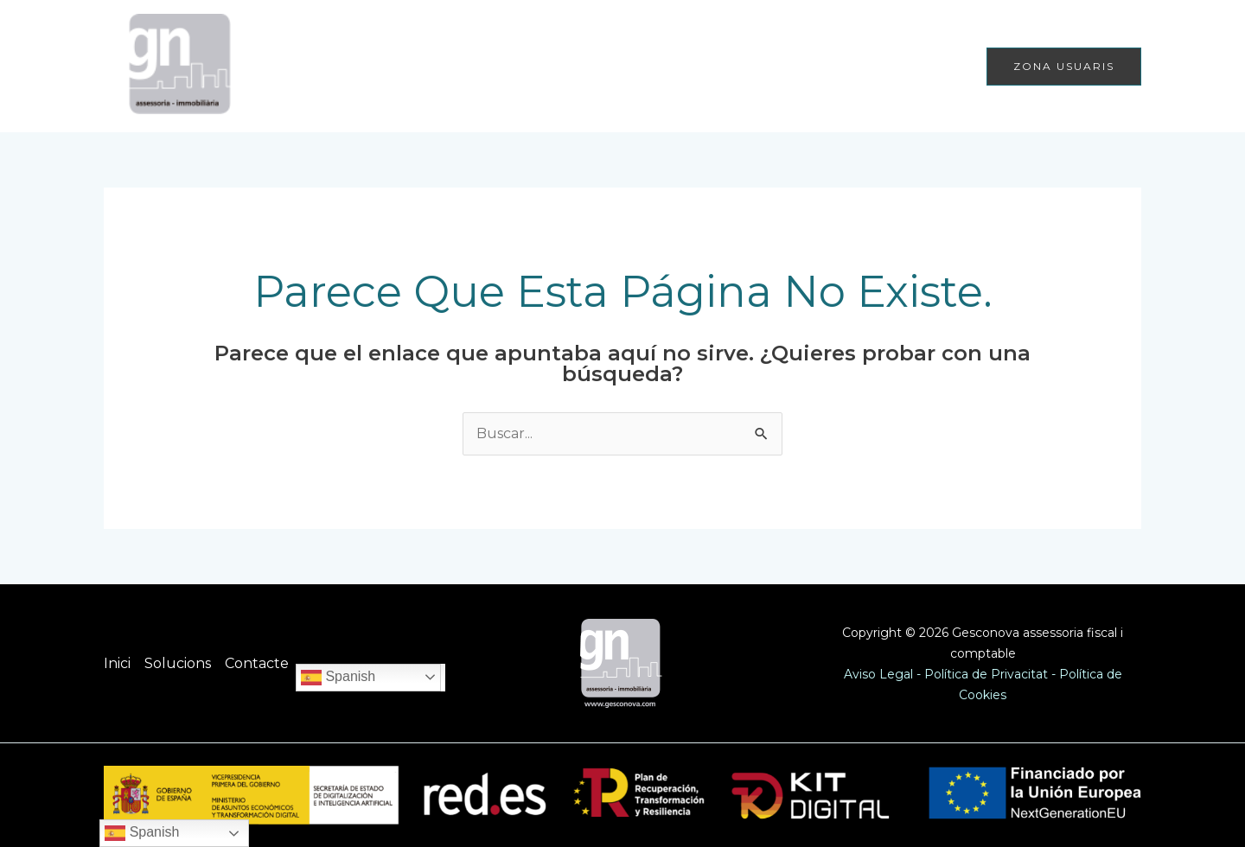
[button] (1063, 67)
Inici (738, 66)
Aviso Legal (878, 674)
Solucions (813, 66)
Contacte (923, 66)
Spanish (338, 677)
